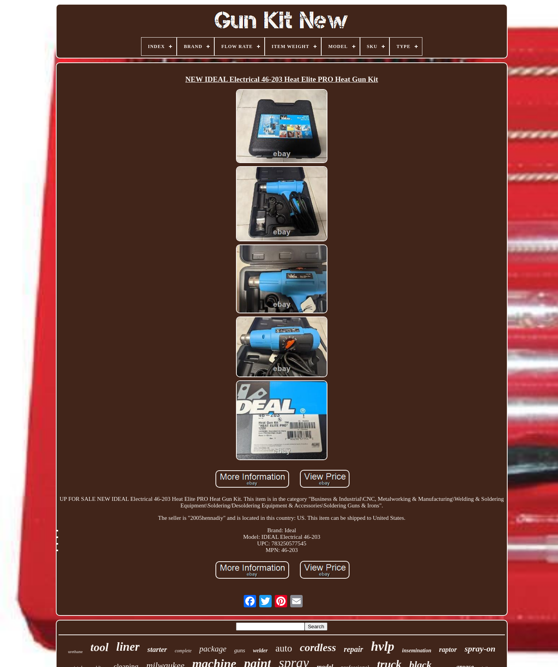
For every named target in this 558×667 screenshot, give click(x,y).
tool (99, 647)
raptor (448, 649)
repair (353, 649)
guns (239, 650)
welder (260, 650)
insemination (416, 650)
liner (128, 646)
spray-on (480, 648)
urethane (75, 651)
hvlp (382, 646)
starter (157, 649)
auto (284, 648)
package (212, 648)
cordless (318, 647)
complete (183, 650)
